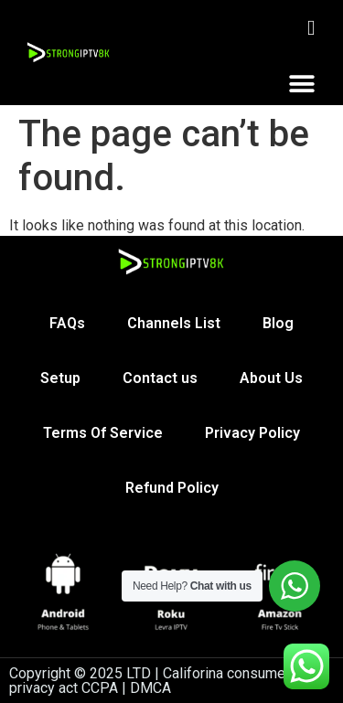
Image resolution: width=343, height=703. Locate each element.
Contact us (160, 378)
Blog (278, 323)
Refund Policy (172, 487)
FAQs (67, 323)
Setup (60, 378)
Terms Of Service (103, 433)
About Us (271, 378)
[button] (301, 83)
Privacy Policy (252, 433)
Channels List (173, 323)
